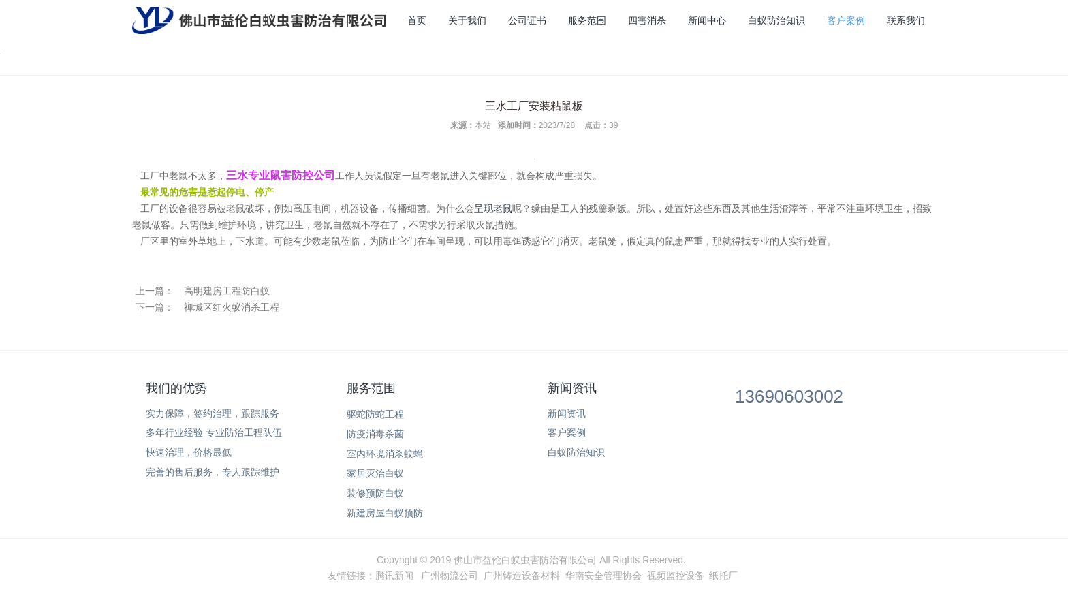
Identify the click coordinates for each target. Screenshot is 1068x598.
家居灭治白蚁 (375, 473)
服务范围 (587, 20)
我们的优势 (176, 388)
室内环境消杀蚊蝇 (385, 453)
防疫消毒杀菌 (375, 433)
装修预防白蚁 (375, 493)
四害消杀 (647, 20)
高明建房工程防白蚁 (227, 290)
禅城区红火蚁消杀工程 (231, 307)
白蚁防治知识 (776, 20)
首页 (416, 20)
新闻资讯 (572, 388)
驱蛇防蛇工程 (375, 414)
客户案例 (846, 20)
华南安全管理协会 (603, 575)
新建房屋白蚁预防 (385, 512)
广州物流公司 (449, 575)
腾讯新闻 (394, 575)
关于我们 (467, 20)
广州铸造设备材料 (522, 575)
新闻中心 (707, 20)
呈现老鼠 (493, 208)
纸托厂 (723, 575)
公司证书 (527, 20)
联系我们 (906, 20)
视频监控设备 (675, 575)
